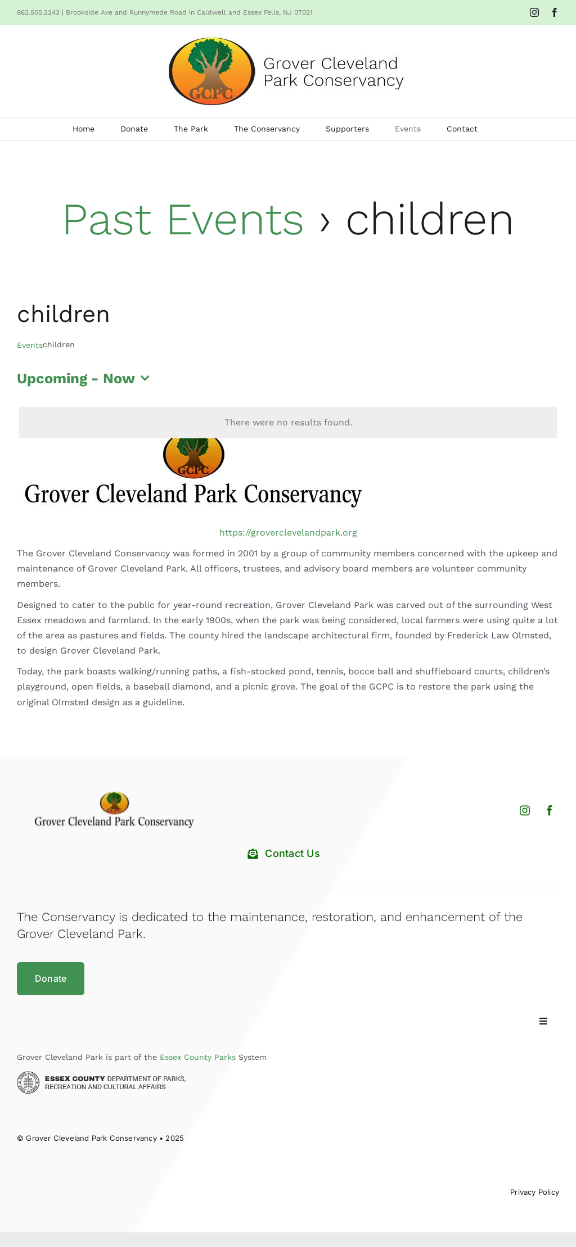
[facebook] (549, 810)
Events (30, 345)
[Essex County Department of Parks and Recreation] (101, 1075)
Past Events (182, 219)
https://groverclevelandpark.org (288, 532)
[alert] (288, 422)
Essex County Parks (198, 1057)
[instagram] (524, 810)
